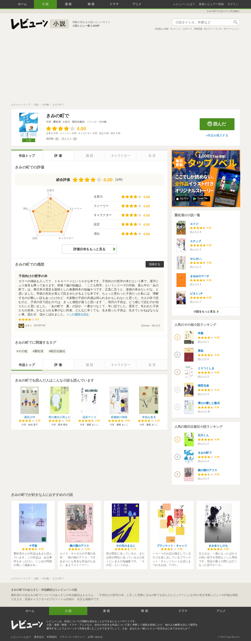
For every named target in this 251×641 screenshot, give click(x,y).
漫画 (69, 4)
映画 (92, 4)
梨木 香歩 (63, 424)
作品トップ (27, 155)
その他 (102, 121)
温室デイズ (89, 417)
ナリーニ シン (232, 29)
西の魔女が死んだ (60, 417)
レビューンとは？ (184, 4)
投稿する (154, 264)
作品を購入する (217, 135)
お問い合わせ (95, 636)
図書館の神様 (119, 417)
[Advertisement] (125, 69)
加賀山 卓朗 (162, 29)
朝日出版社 (78, 121)
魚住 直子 (33, 424)
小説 (46, 4)
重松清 (57, 121)
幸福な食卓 (149, 417)
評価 (58, 155)
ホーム (22, 4)
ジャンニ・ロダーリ (181, 29)
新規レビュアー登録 (211, 4)
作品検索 (235, 22)
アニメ (136, 4)
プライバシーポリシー (72, 636)
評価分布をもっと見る (89, 249)
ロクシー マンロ (213, 29)
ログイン (232, 4)
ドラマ (114, 4)
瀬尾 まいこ (93, 424)
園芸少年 (29, 417)
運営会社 (39, 636)
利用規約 (52, 636)
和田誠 (198, 29)
